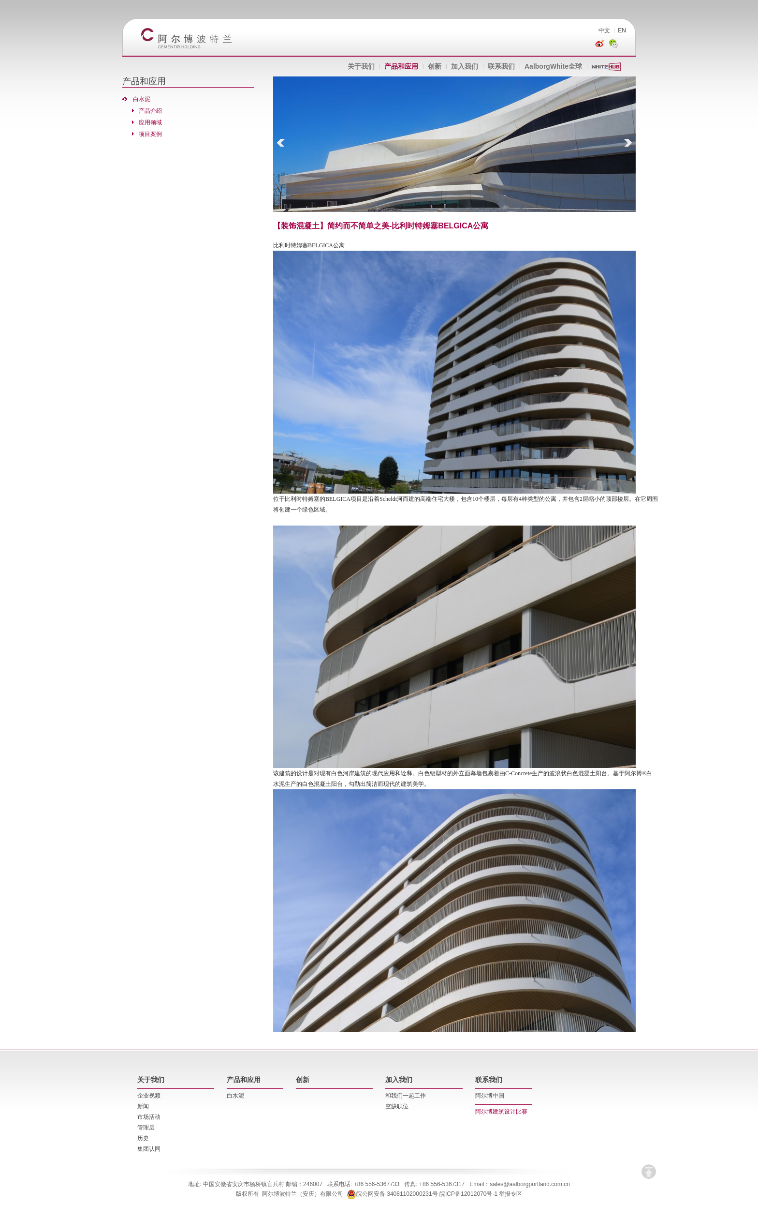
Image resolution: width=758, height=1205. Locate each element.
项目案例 (150, 134)
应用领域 (150, 122)
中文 (604, 30)
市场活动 (148, 1117)
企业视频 (148, 1095)
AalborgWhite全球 (553, 66)
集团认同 (148, 1148)
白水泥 (141, 99)
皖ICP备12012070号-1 (468, 1193)
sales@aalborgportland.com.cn (530, 1184)
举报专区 (510, 1193)
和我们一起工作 (405, 1095)
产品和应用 (401, 66)
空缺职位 (396, 1106)
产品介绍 (150, 110)
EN (622, 30)
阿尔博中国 (489, 1095)
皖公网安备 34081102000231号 (392, 1193)
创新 (434, 66)
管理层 (146, 1127)
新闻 (143, 1106)
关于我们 (361, 66)
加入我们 (464, 66)
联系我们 (501, 66)
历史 (143, 1138)
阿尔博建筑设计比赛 (501, 1111)
